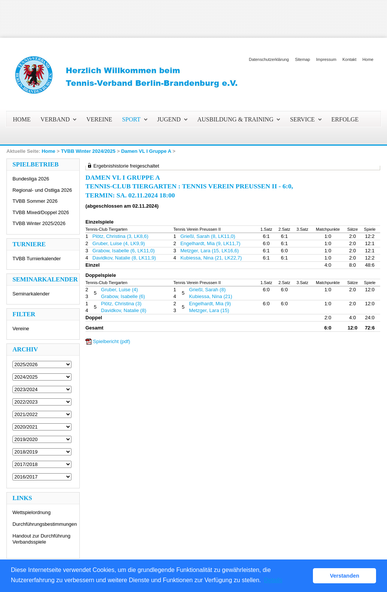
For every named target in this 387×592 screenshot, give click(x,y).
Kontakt (349, 59)
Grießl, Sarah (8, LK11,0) (207, 236)
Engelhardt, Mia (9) (210, 303)
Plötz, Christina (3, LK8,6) (121, 236)
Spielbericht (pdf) (111, 341)
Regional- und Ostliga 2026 (42, 190)
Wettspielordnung (31, 512)
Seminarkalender (31, 294)
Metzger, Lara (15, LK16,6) (209, 250)
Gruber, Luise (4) (119, 289)
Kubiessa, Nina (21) (210, 296)
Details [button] (273, 580)
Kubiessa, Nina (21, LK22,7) (211, 258)
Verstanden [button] (344, 576)
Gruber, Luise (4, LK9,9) (119, 243)
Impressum (326, 59)
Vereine (20, 328)
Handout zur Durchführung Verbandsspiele (41, 539)
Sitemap (302, 59)
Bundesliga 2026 (30, 179)
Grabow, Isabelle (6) (123, 296)
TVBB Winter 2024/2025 (88, 151)
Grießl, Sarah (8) (207, 289)
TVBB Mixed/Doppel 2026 (40, 212)
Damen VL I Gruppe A (146, 151)
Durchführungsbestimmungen (44, 524)
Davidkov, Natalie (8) (123, 310)
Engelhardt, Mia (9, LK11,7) (210, 243)
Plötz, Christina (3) (121, 303)
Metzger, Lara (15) (209, 310)
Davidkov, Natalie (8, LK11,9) (124, 258)
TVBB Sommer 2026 (34, 201)
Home (367, 59)
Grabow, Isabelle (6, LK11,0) (124, 250)
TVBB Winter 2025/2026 (38, 223)
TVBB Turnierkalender (36, 258)
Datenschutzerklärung (269, 59)
